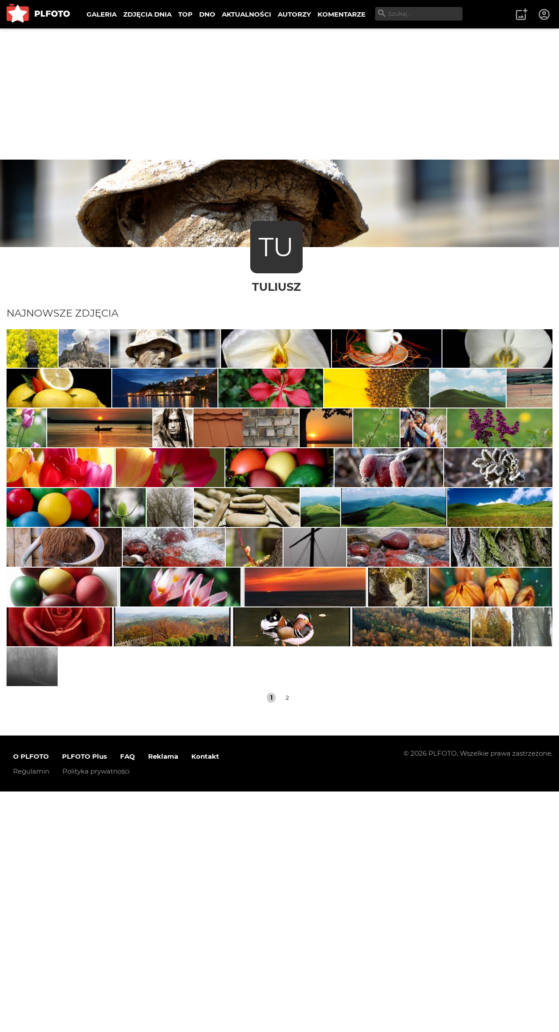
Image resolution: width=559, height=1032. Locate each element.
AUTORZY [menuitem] (294, 14)
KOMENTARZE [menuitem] (341, 14)
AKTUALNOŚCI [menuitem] (246, 14)
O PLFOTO (31, 997)
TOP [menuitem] (185, 14)
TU (276, 247)
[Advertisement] (279, 94)
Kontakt (205, 997)
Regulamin (31, 1012)
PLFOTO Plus (84, 997)
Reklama (163, 997)
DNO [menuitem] (207, 14)
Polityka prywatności (96, 1012)
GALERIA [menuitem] (101, 14)
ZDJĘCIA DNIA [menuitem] (147, 14)
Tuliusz (276, 286)
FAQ (127, 997)
